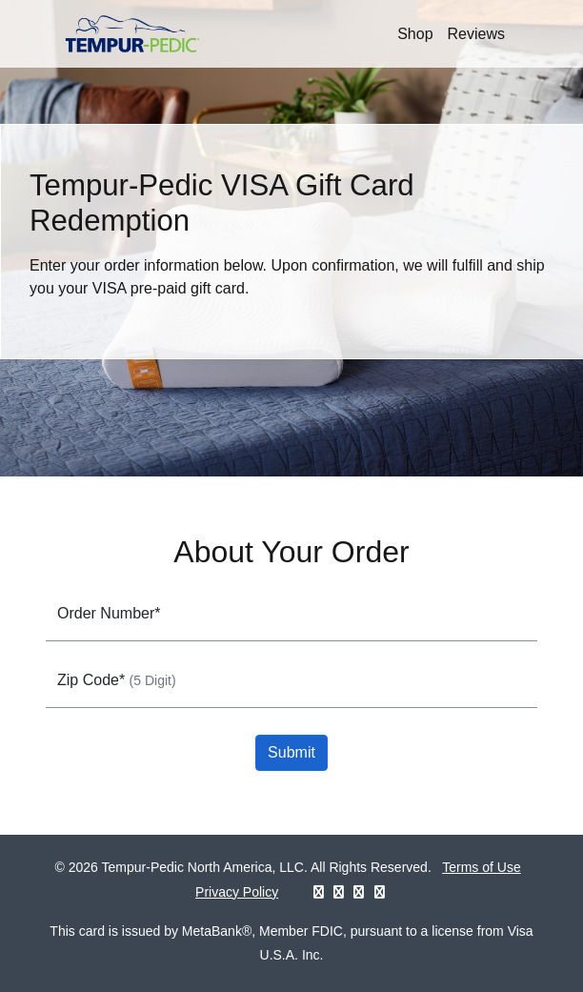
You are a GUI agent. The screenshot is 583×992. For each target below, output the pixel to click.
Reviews (476, 34)
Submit (291, 752)
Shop (414, 34)
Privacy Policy (236, 892)
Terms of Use (481, 867)
